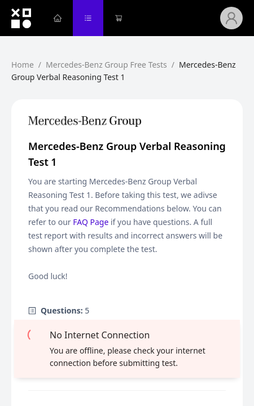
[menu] (131, 18)
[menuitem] (57, 18)
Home (22, 64)
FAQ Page (90, 222)
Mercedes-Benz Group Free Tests (106, 64)
